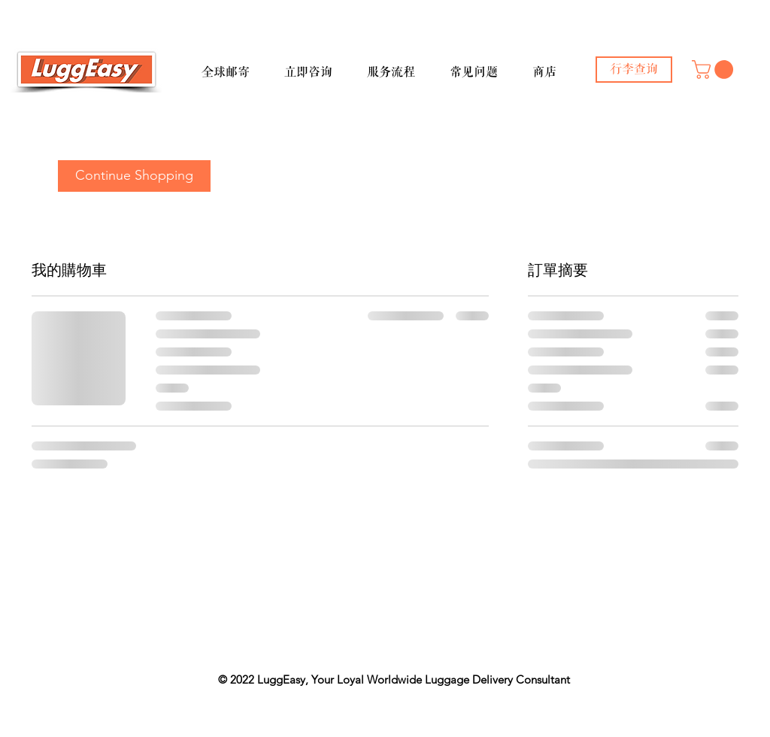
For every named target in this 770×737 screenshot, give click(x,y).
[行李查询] (634, 69)
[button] (237, 65)
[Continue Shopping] (134, 176)
